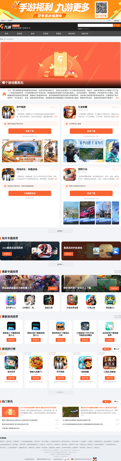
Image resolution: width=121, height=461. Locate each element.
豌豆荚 (58, 447)
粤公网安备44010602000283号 (81, 459)
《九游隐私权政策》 (29, 459)
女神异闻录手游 (110, 444)
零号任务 (37, 441)
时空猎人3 (86, 29)
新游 (32, 34)
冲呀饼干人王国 (73, 444)
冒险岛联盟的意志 (32, 444)
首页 (6, 34)
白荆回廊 (16, 441)
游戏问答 (84, 34)
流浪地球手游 (98, 441)
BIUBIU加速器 (66, 447)
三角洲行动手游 (55, 441)
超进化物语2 (107, 441)
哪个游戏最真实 (9, 39)
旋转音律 (64, 444)
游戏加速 (51, 447)
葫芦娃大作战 (66, 441)
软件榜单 (82, 447)
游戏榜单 (75, 447)
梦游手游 (31, 447)
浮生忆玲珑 (75, 441)
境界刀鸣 (49, 444)
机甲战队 (15, 444)
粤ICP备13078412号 (50, 452)
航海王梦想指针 (99, 444)
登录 (109, 20)
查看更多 (7, 254)
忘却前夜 (116, 441)
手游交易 (44, 447)
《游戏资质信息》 (58, 459)
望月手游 (2, 447)
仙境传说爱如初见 (5, 444)
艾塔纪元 (42, 444)
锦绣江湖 (83, 444)
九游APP (10, 20)
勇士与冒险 (45, 441)
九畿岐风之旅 (23, 447)
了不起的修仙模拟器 (26, 441)
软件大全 (89, 447)
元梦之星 (8, 441)
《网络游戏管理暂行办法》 (44, 459)
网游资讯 (71, 34)
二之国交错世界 (12, 447)
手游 (1, 39)
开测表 (45, 34)
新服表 (58, 34)
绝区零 (2, 441)
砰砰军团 (22, 444)
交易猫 (38, 447)
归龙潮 (90, 441)
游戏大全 (97, 447)
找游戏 (19, 34)
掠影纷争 (57, 444)
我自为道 (90, 444)
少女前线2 (83, 441)
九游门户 (3, 20)
